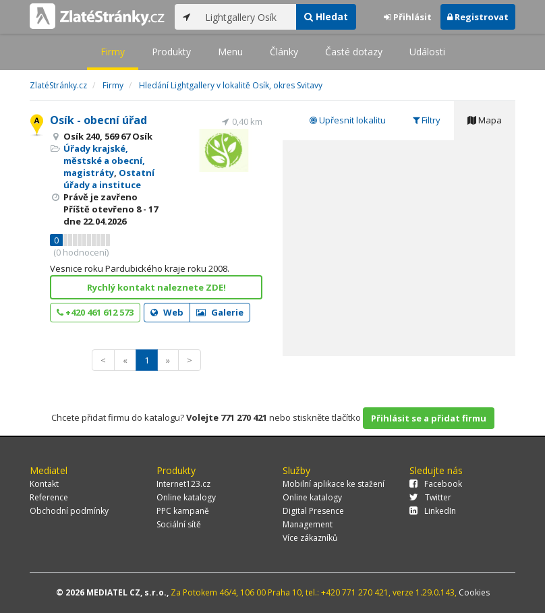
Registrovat (478, 17)
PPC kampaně (182, 511)
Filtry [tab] (426, 120)
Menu (230, 51)
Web (166, 312)
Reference (49, 497)
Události (427, 51)
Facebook (435, 484)
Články (284, 51)
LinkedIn (432, 511)
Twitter (430, 497)
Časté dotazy (353, 51)
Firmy (113, 51)
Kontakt (44, 484)
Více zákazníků (310, 538)
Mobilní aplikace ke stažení (333, 484)
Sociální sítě (178, 524)
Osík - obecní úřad (98, 120)
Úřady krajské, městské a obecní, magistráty (104, 160)
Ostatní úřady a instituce (108, 179)
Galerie (219, 312)
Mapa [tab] (484, 120)
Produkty (171, 51)
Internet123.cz (183, 484)
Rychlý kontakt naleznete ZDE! (156, 287)
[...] (247, 17)
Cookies (474, 592)
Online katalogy (186, 497)
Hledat (326, 16)
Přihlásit (408, 17)
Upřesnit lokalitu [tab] (348, 120)
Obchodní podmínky (69, 511)
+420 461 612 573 (95, 312)
